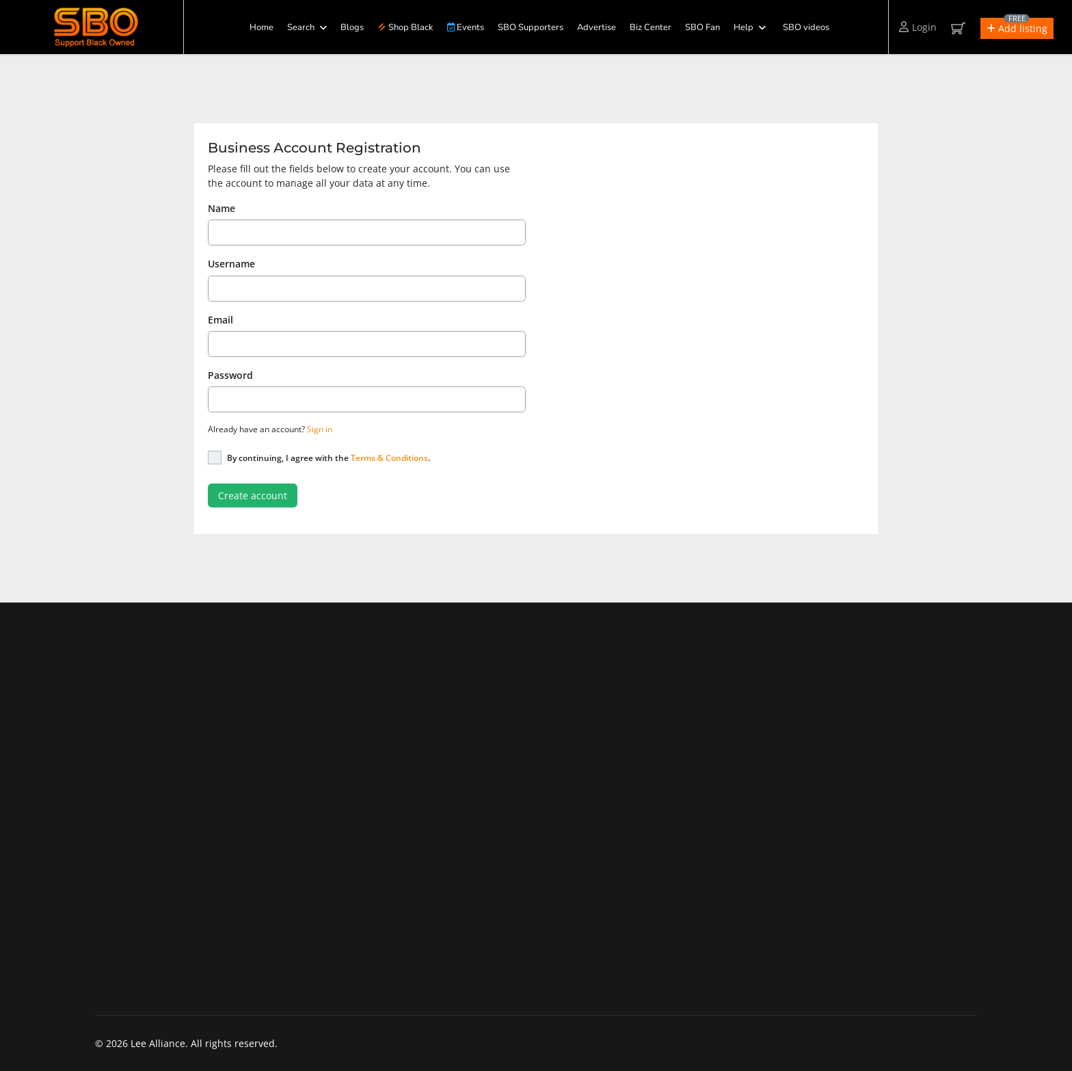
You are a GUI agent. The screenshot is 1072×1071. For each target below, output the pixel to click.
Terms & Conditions (389, 458)
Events (465, 27)
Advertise (596, 27)
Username (231, 263)
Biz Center (650, 27)
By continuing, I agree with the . (328, 458)
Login (918, 27)
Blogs (352, 27)
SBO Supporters (530, 27)
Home (261, 27)
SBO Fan (702, 27)
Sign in (319, 429)
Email (220, 319)
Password (230, 375)
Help (743, 27)
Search (300, 27)
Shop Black (406, 27)
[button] (1017, 28)
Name (221, 208)
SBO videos (806, 27)
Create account (252, 495)
